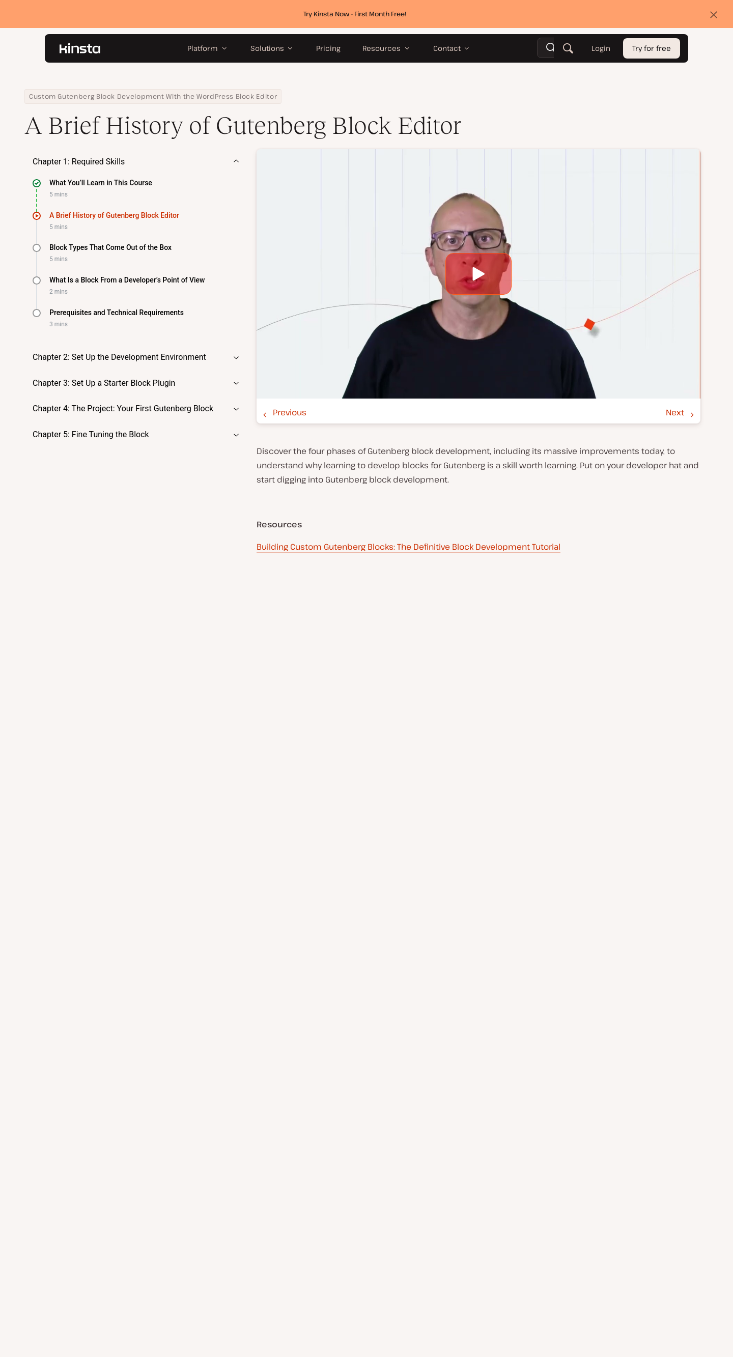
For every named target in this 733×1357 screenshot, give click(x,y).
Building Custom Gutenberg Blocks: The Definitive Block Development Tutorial (408, 546)
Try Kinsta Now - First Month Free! (355, 13)
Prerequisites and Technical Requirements (116, 312)
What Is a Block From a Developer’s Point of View (127, 280)
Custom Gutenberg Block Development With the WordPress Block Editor (153, 96)
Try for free (651, 48)
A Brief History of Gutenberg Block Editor (114, 215)
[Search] (568, 48)
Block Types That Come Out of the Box (110, 247)
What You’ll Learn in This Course (100, 182)
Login (600, 48)
